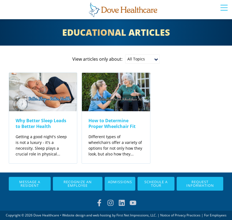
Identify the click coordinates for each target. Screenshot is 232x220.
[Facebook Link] (99, 202)
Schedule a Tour (156, 183)
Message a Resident (29, 183)
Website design (73, 215)
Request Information (200, 183)
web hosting (102, 215)
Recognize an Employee (78, 183)
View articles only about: (97, 59)
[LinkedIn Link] (121, 202)
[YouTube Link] (133, 202)
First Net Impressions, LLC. (136, 215)
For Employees (215, 215)
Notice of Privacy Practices (180, 215)
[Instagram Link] (110, 202)
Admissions (120, 181)
